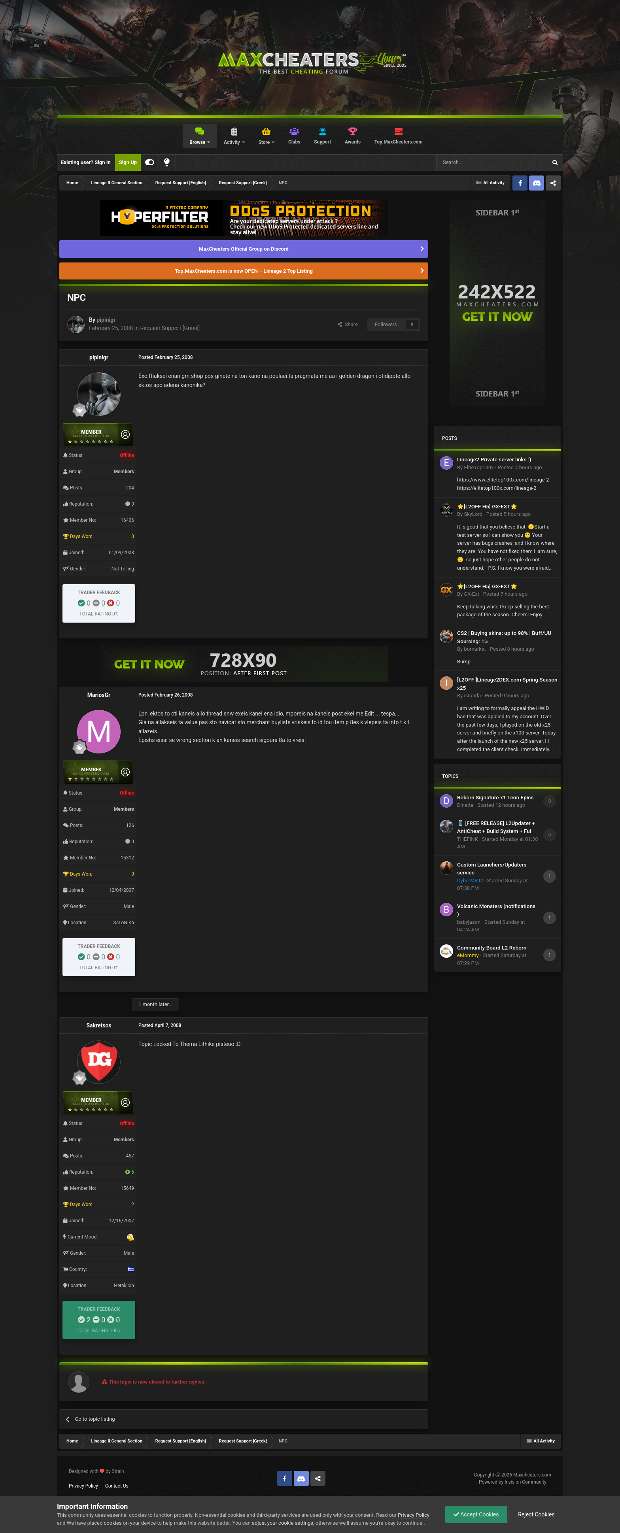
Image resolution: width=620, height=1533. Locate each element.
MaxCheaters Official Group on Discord (244, 249)
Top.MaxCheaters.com (398, 142)
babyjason (468, 922)
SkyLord (473, 514)
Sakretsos (98, 1025)
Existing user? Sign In (86, 162)
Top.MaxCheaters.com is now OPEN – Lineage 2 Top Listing (244, 271)
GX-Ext (471, 594)
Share (348, 324)
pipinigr (105, 320)
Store (264, 142)
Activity (232, 142)
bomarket (475, 649)
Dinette (465, 805)
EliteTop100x (478, 467)
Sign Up (128, 162)
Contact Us (117, 1486)
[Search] (473, 162)
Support (322, 142)
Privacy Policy (83, 1486)
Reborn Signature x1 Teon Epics (495, 797)
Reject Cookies (536, 1514)
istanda (472, 696)
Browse (197, 142)
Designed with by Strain (96, 1471)
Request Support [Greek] (170, 328)
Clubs (294, 142)
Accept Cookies (476, 1514)
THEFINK (467, 839)
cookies (113, 1523)
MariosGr (98, 695)
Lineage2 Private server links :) (494, 459)
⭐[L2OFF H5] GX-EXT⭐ (487, 506)
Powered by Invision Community (512, 1482)
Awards (353, 142)
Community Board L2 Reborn (491, 947)
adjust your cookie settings (282, 1523)
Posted (519, 467)
